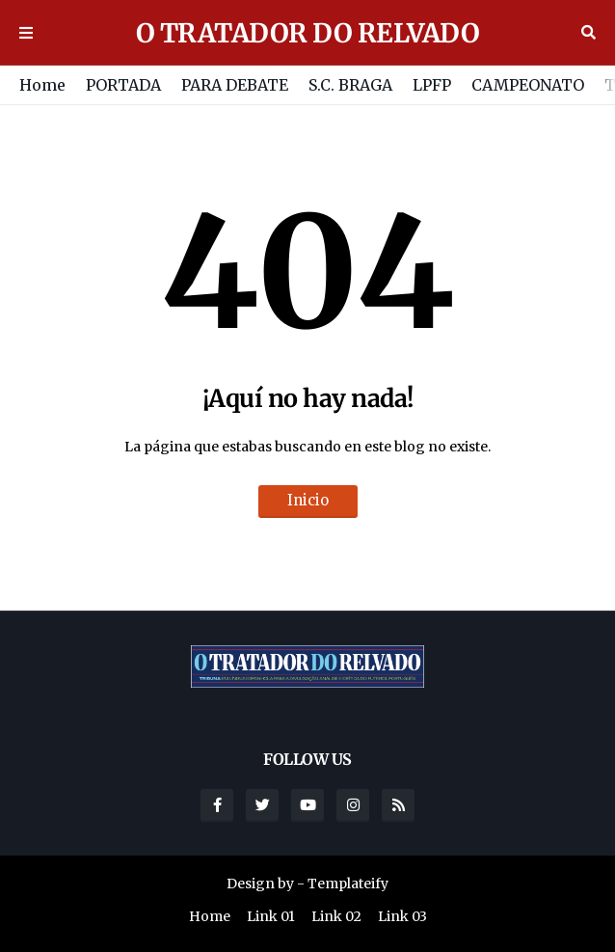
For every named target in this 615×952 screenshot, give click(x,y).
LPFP (432, 85)
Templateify (348, 883)
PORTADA (123, 85)
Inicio (308, 500)
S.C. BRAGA (350, 85)
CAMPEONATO (527, 85)
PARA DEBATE (234, 85)
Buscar (588, 33)
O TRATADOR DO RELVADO (308, 32)
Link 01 (271, 916)
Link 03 (402, 916)
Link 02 (336, 916)
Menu (26, 33)
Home (42, 85)
